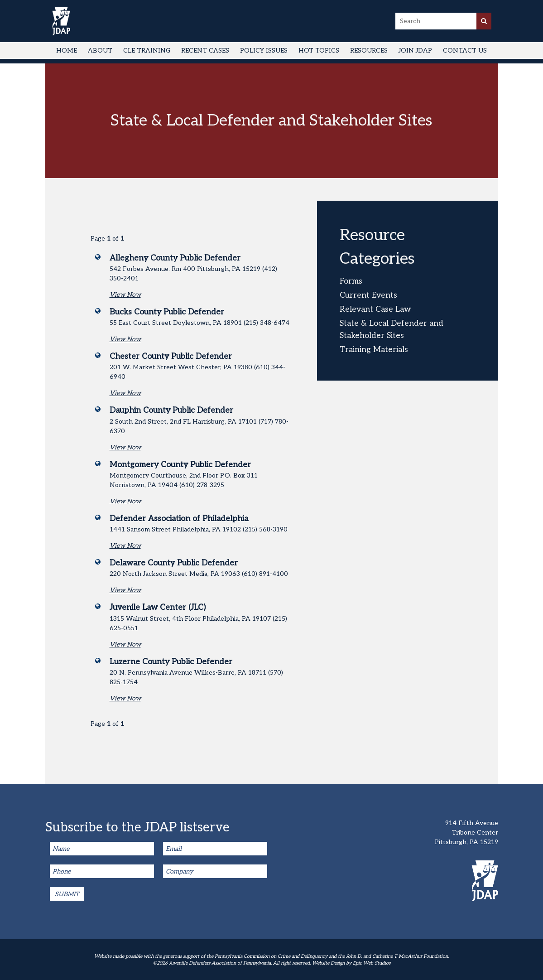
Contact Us (465, 50)
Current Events (368, 295)
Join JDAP (415, 50)
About (100, 50)
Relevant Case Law (375, 309)
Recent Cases (205, 50)
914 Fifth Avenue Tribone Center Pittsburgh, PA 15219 (466, 832)
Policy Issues (264, 50)
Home (66, 50)
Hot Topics (318, 50)
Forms (351, 281)
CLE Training (146, 50)
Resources (369, 50)
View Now (125, 295)
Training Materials (374, 349)
